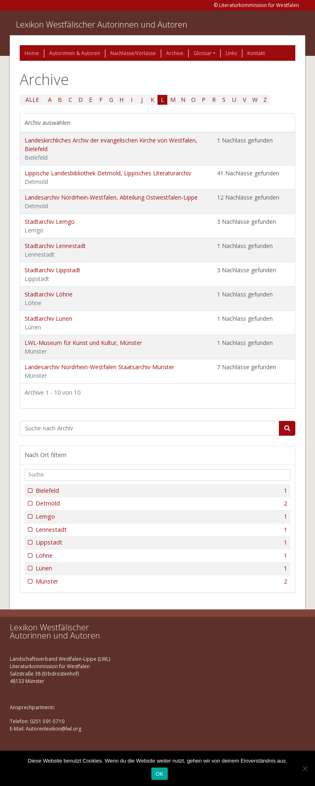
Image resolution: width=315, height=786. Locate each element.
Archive (174, 53)
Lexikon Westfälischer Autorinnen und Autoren (101, 24)
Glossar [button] (203, 53)
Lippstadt (160, 542)
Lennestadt (160, 529)
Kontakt (256, 53)
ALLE (32, 99)
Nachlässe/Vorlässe (133, 53)
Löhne (160, 555)
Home (32, 53)
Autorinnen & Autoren (74, 53)
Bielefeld (160, 490)
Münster (160, 581)
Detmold (160, 503)
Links (231, 53)
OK (159, 774)
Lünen (160, 568)
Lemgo (160, 516)
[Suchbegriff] (149, 428)
